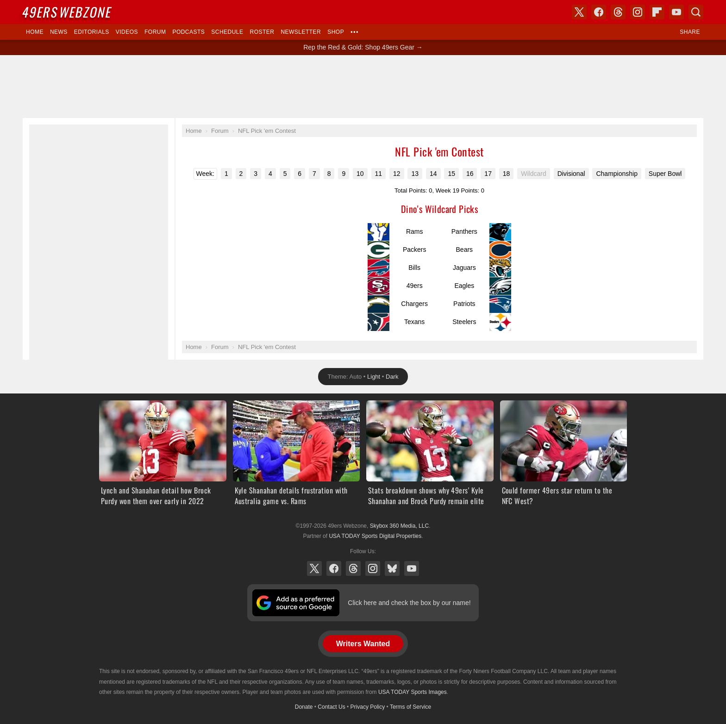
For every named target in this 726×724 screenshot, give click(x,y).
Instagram (372, 568)
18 (506, 173)
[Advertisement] (363, 86)
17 (488, 173)
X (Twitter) (314, 568)
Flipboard (657, 12)
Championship (617, 173)
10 (360, 173)
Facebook (333, 568)
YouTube (411, 568)
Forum (155, 32)
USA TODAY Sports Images (412, 692)
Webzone (67, 11)
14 (433, 173)
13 (415, 173)
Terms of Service (410, 707)
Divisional (571, 173)
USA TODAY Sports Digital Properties (375, 536)
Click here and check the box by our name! (409, 602)
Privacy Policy (367, 707)
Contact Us (331, 707)
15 (451, 173)
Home (35, 32)
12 (397, 173)
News (59, 32)
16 (470, 173)
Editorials (91, 32)
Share (690, 32)
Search (695, 12)
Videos (127, 32)
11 (378, 173)
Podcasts (188, 32)
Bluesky (392, 568)
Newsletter (301, 32)
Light (373, 376)
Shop (335, 32)
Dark (392, 376)
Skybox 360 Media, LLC (399, 526)
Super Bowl (665, 173)
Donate (304, 707)
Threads (353, 568)
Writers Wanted (363, 644)
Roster (262, 32)
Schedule (227, 32)
